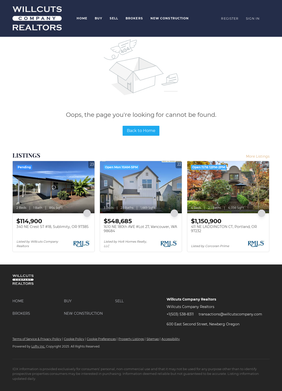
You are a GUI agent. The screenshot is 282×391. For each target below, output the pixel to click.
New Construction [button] (169, 18)
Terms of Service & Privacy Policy (36, 339)
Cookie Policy (74, 339)
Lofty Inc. (38, 346)
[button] (38, 301)
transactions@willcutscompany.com (230, 314)
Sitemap (152, 339)
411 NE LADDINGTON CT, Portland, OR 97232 (224, 228)
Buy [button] (98, 18)
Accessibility (170, 339)
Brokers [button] (134, 18)
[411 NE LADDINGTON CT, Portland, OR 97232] (228, 187)
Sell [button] (114, 18)
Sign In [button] (253, 18)
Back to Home (141, 130)
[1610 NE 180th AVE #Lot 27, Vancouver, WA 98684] (141, 187)
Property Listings (131, 339)
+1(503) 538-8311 (180, 314)
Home (82, 18)
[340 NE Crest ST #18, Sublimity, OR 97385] (53, 187)
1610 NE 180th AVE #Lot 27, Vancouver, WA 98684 (140, 228)
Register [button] (229, 18)
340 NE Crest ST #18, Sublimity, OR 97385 (52, 226)
